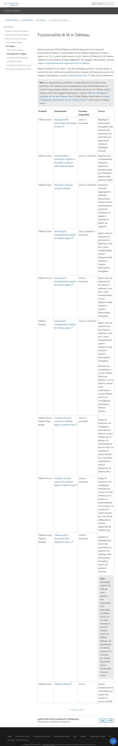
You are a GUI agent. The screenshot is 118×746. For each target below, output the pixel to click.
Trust (75, 736)
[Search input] (105, 3)
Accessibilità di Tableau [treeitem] (13, 43)
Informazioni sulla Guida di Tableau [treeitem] (18, 69)
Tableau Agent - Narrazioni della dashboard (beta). (63, 538)
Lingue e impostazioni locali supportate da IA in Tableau (63, 63)
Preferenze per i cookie (97, 736)
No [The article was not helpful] (110, 721)
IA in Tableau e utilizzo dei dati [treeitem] (17, 58)
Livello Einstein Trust (78, 75)
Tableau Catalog (62, 684)
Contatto (83, 736)
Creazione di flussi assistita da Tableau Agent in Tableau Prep (65, 421)
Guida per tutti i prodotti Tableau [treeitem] (17, 31)
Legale (9, 736)
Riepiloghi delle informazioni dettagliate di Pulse (65, 123)
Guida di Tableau (11, 20)
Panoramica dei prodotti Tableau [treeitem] (17, 35)
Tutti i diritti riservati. (49, 744)
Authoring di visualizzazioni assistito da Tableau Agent (65, 234)
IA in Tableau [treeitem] (10, 46)
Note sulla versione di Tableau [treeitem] (16, 39)
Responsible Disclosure (61, 736)
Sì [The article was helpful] (102, 721)
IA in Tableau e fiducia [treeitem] (14, 62)
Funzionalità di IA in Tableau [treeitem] (16, 54)
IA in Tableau (41, 20)
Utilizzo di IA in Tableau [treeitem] (15, 50)
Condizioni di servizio (22, 736)
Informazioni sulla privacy (41, 736)
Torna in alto (76, 710)
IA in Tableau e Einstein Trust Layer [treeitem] (19, 65)
